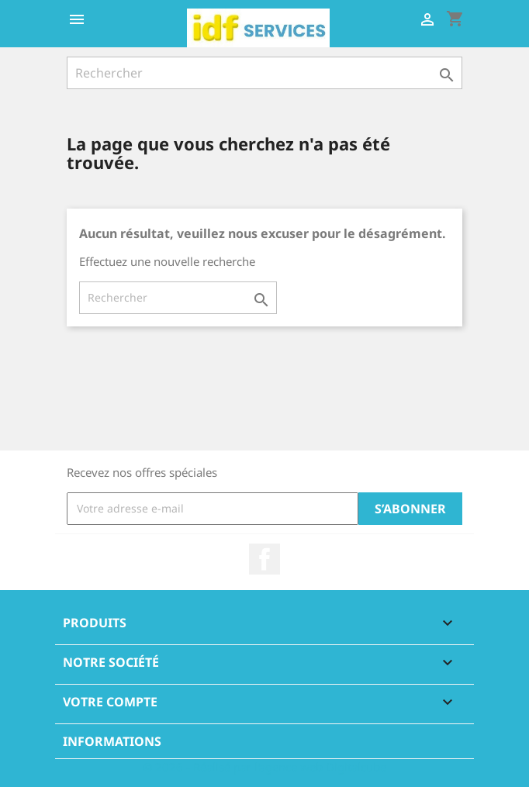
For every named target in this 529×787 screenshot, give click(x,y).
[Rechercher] (264, 73)
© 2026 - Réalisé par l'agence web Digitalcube (264, 767)
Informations (112, 741)
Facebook (264, 559)
